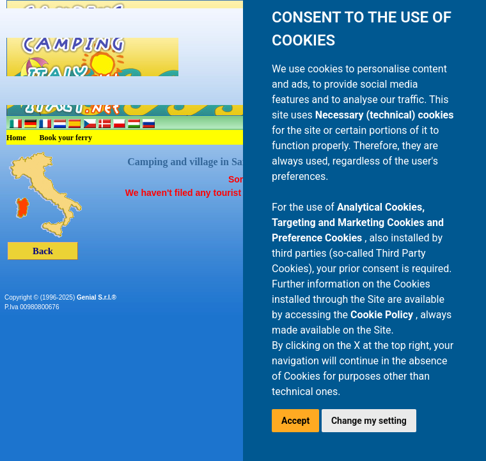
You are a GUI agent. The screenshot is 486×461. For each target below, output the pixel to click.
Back (43, 251)
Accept (295, 421)
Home (16, 137)
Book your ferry (66, 137)
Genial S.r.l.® (96, 297)
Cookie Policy (383, 315)
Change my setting (369, 421)
